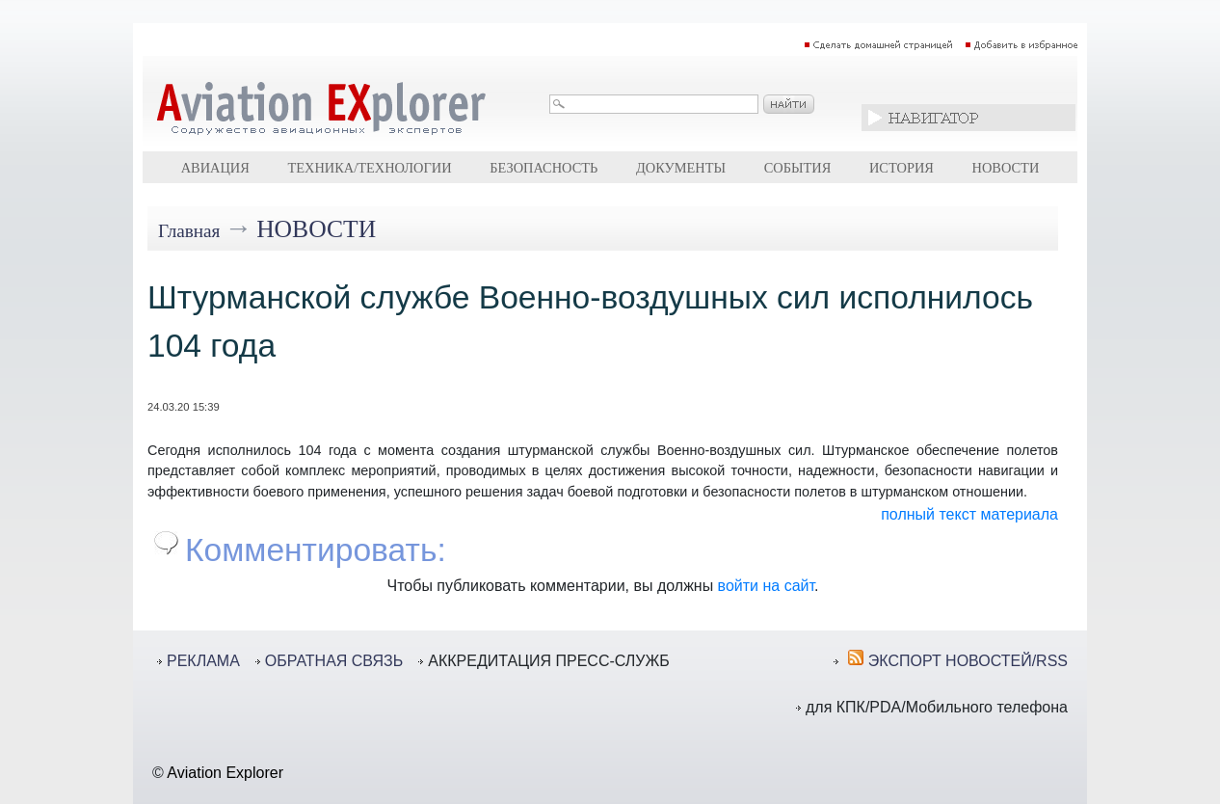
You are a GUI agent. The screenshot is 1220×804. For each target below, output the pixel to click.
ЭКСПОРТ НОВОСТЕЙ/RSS (968, 661)
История (901, 167)
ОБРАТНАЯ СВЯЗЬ (334, 661)
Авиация (215, 167)
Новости (1006, 167)
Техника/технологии (369, 167)
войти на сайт (766, 585)
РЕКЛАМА (203, 661)
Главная (189, 231)
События (798, 167)
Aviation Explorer (225, 772)
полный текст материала (969, 514)
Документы (681, 167)
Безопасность (543, 167)
